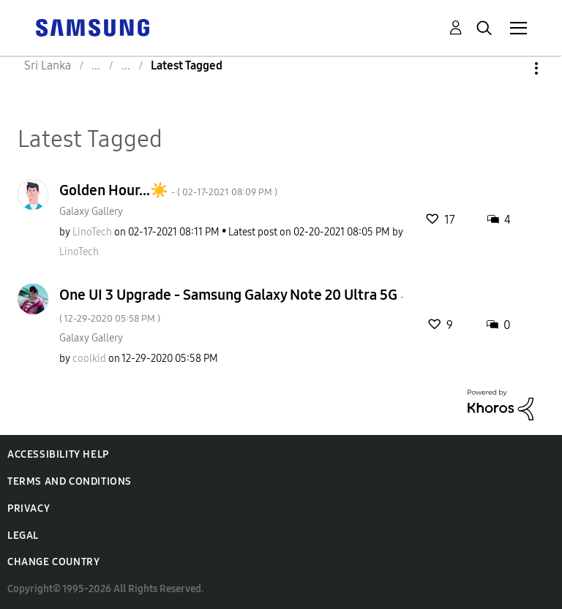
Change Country (53, 562)
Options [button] (511, 68)
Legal (23, 535)
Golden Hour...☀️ (168, 190)
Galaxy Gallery (91, 211)
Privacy (28, 508)
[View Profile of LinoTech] (92, 232)
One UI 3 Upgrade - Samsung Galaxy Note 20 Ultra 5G (231, 305)
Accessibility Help (58, 454)
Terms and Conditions (69, 481)
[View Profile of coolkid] (89, 358)
